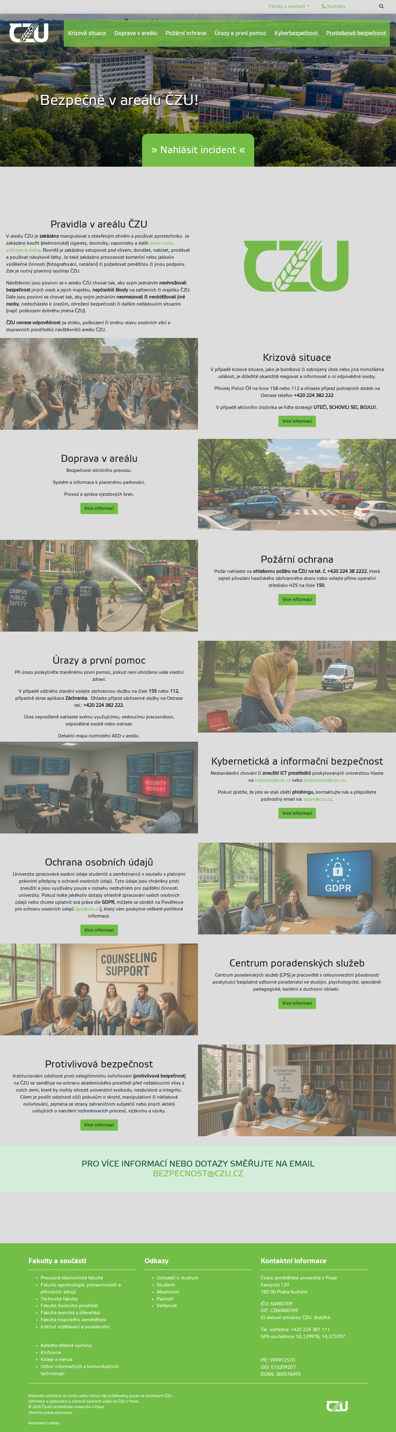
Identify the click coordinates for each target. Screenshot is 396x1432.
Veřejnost (167, 1305)
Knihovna (51, 1352)
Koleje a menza (56, 1359)
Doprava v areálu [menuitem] (135, 33)
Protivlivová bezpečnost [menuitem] (356, 33)
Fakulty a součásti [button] (287, 6)
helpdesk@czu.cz (273, 780)
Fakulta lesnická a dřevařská (70, 1312)
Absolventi (168, 1291)
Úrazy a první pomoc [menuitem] (240, 33)
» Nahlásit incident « (198, 150)
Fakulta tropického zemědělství (74, 1319)
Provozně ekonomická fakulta (72, 1277)
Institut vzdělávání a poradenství (75, 1326)
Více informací (297, 421)
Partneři (165, 1299)
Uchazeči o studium (177, 1277)
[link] (29, 33)
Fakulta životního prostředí (69, 1305)
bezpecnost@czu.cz (324, 780)
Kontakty (333, 6)
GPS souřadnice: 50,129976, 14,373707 (303, 1336)
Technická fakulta (59, 1299)
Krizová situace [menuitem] (87, 33)
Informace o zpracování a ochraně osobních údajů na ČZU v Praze (83, 1401)
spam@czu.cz (318, 799)
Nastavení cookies (44, 1423)
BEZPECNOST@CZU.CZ (198, 1173)
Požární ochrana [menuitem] (185, 33)
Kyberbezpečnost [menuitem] (296, 33)
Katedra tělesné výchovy (66, 1345)
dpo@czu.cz (87, 909)
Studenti (166, 1284)
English (361, 6)
